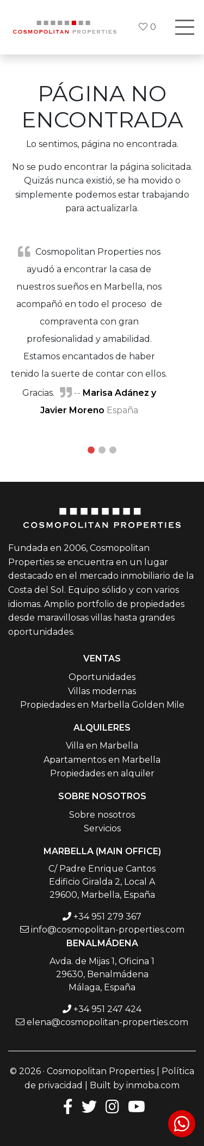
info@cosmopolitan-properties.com (107, 929)
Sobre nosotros (102, 815)
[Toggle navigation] (184, 27)
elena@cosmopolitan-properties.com (107, 1022)
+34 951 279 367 (107, 916)
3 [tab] (113, 450)
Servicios (102, 828)
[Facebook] (66, 1106)
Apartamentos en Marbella (102, 760)
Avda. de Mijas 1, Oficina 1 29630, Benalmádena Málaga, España (102, 974)
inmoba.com (153, 1085)
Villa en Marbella (102, 745)
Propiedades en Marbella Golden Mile (102, 705)
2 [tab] (102, 450)
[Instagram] (112, 1106)
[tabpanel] (102, 330)
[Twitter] (89, 1106)
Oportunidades (102, 677)
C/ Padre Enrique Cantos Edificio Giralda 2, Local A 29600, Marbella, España (102, 881)
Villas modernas (102, 691)
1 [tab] (91, 450)
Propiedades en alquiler (102, 773)
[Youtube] (136, 1106)
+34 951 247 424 (107, 1009)
